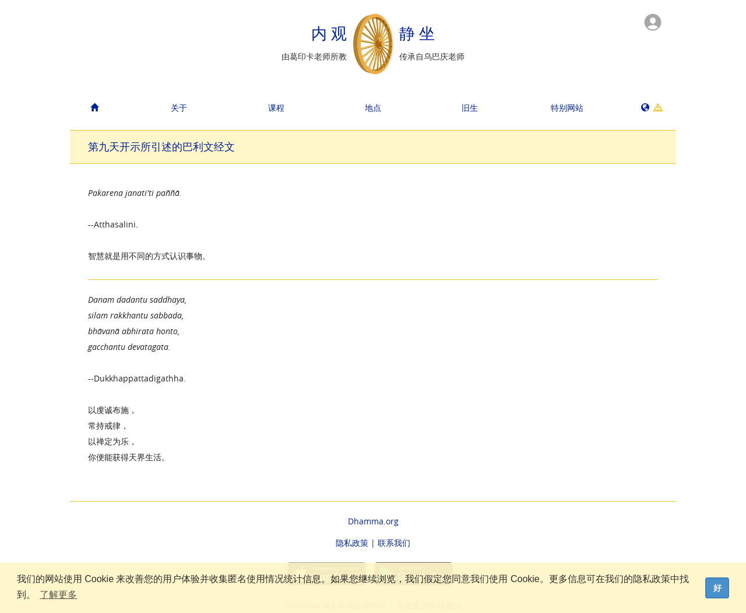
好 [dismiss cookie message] (717, 588)
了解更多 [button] (58, 595)
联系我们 (394, 542)
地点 (373, 107)
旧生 (470, 107)
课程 (276, 107)
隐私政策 (352, 542)
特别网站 (567, 107)
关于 (179, 107)
